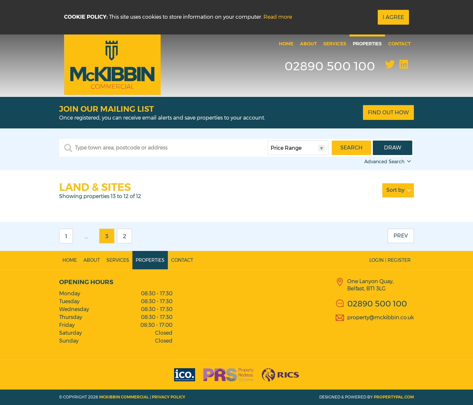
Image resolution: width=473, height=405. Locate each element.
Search (351, 148)
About (308, 44)
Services (334, 44)
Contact (399, 44)
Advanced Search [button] (388, 161)
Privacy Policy (168, 396)
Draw (392, 148)
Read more (277, 17)
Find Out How (388, 112)
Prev (401, 236)
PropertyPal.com (394, 396)
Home (286, 44)
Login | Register (390, 260)
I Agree (393, 17)
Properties (367, 44)
